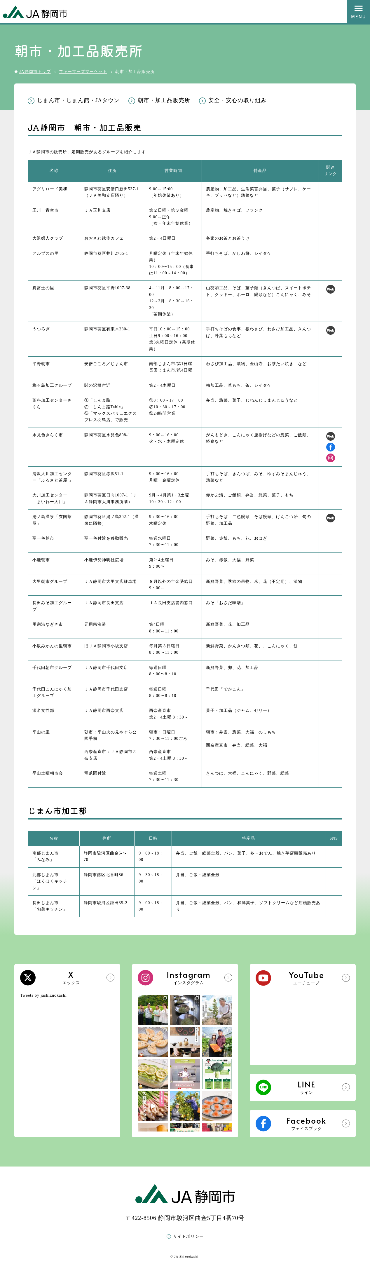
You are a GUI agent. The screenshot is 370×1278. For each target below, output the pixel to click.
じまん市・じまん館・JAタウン (78, 100)
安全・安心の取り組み (237, 100)
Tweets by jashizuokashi (43, 995)
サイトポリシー (188, 1236)
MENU (358, 11)
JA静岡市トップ (35, 71)
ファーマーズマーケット (83, 71)
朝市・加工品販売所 (164, 100)
